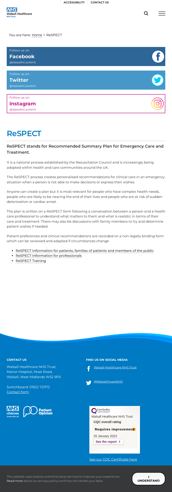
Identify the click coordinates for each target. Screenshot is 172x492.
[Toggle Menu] (161, 13)
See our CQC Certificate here (113, 459)
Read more (15, 481)
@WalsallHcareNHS (108, 381)
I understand (149, 478)
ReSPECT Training (31, 261)
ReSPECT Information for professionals (49, 255)
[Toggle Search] (146, 13)
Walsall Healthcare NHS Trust (115, 367)
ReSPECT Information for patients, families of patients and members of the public (85, 250)
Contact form (18, 392)
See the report (106, 441)
